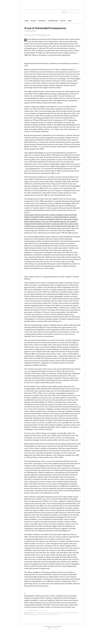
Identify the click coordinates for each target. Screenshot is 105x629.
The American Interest (34, 14)
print (70, 20)
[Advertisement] (52, 4)
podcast (63, 20)
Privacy (56, 628)
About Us (50, 628)
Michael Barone (30, 31)
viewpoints (42, 20)
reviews (33, 20)
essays (27, 20)
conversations (53, 20)
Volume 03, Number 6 (33, 610)
